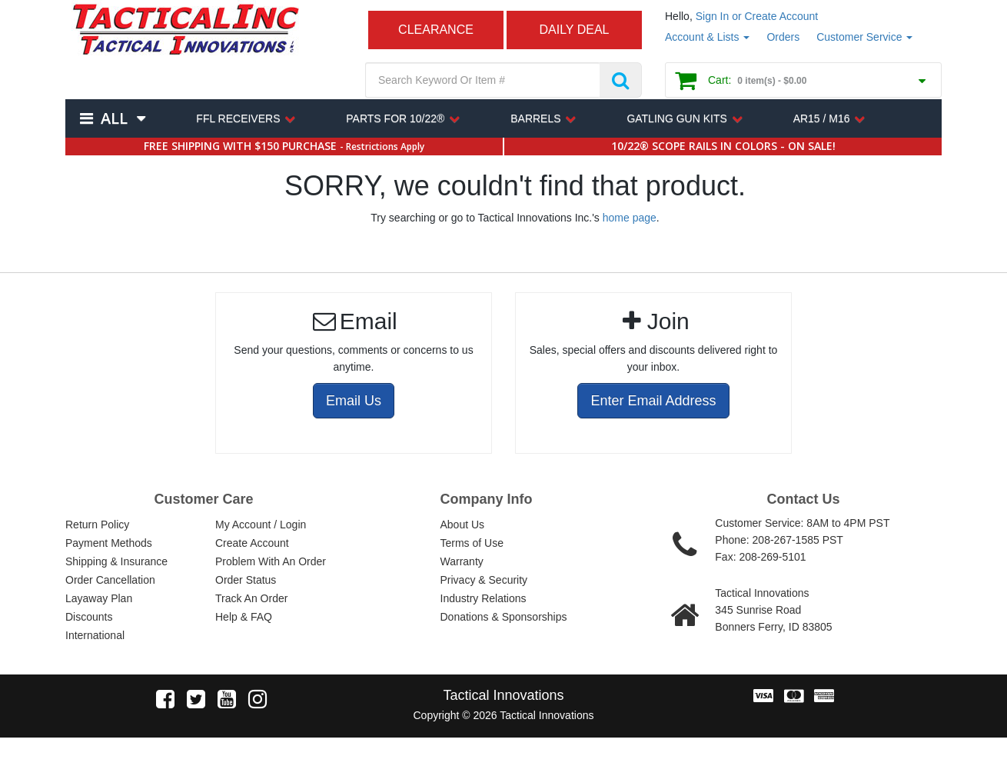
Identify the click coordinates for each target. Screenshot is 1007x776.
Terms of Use (472, 543)
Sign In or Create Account (757, 16)
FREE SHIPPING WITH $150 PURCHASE (284, 145)
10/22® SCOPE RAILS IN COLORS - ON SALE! (723, 145)
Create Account (252, 543)
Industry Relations (483, 598)
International (95, 635)
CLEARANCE (436, 29)
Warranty (462, 561)
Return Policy (97, 524)
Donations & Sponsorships (503, 617)
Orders (782, 37)
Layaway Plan (98, 598)
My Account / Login (260, 524)
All (114, 118)
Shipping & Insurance (116, 561)
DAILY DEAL (574, 29)
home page (629, 217)
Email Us (353, 400)
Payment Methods (108, 543)
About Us (462, 524)
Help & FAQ (243, 617)
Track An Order (251, 598)
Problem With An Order (270, 561)
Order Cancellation (110, 580)
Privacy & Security (484, 580)
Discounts (88, 617)
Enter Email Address (653, 400)
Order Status (245, 580)
